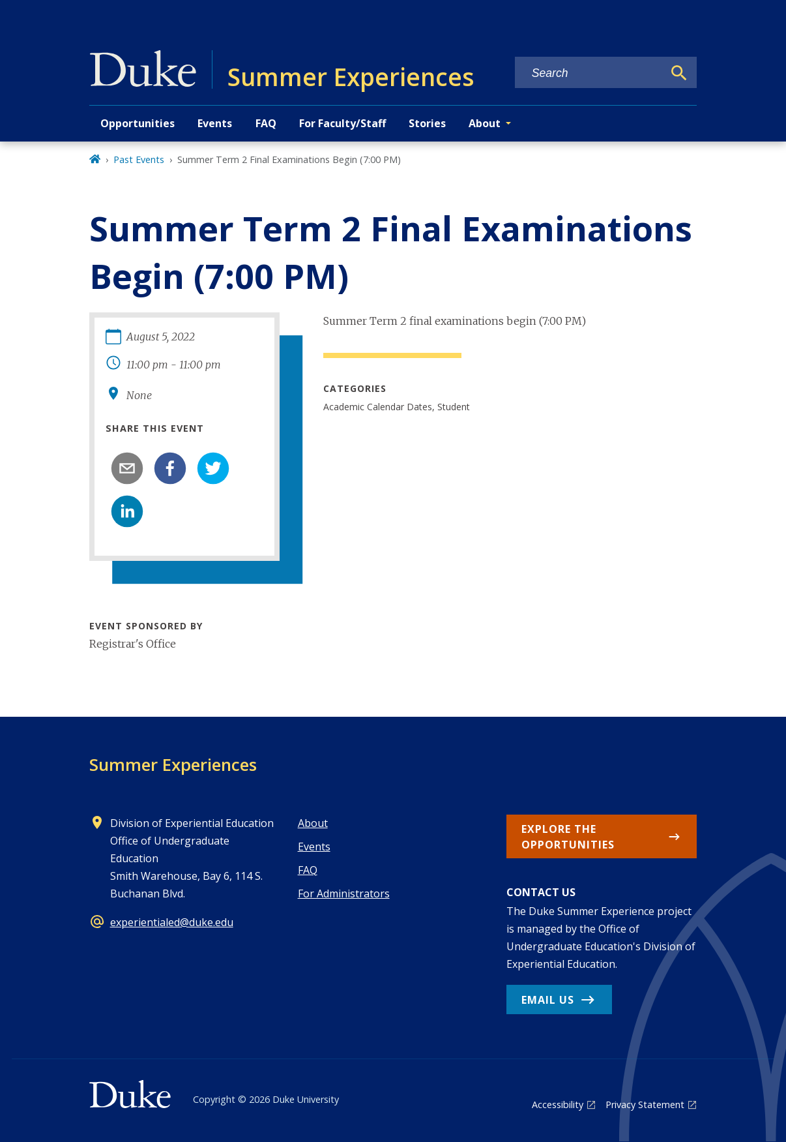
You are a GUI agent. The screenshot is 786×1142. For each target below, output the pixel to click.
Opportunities (137, 123)
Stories (427, 123)
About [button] (485, 123)
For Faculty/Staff (342, 123)
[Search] (679, 73)
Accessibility (557, 1104)
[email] (127, 468)
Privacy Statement (644, 1104)
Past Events (138, 159)
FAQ (265, 123)
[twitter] (213, 468)
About (313, 823)
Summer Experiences (173, 764)
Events (214, 123)
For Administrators (344, 893)
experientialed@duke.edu (171, 922)
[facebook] (170, 468)
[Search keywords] (589, 73)
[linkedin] (127, 511)
